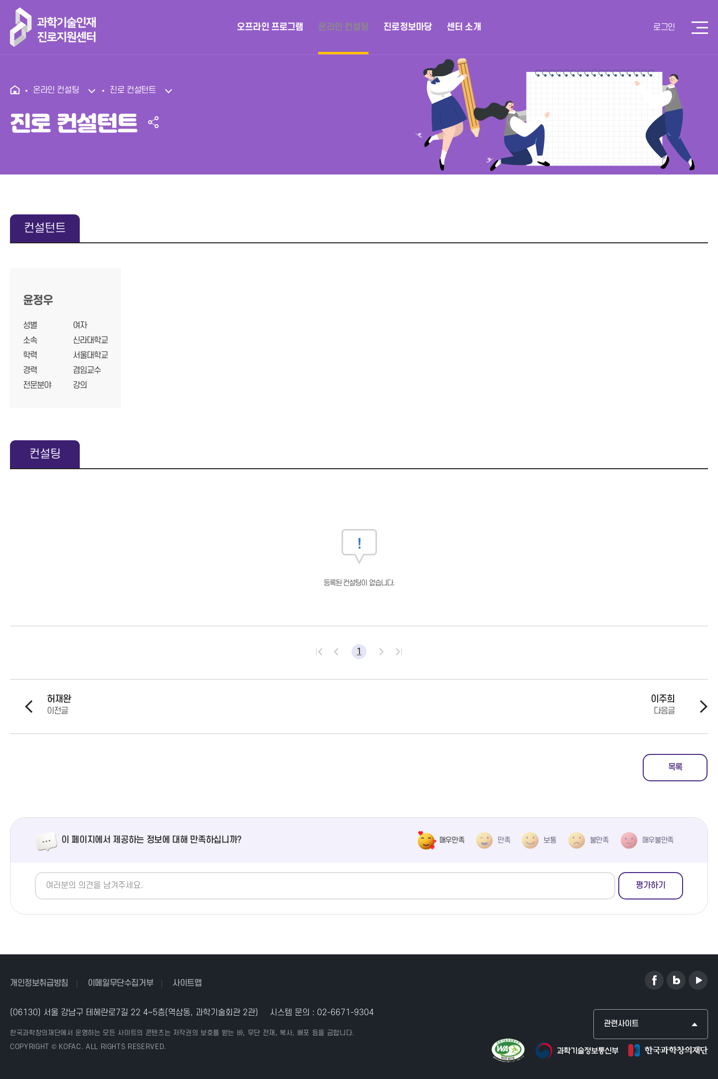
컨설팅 (45, 454)
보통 (549, 840)
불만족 (599, 840)
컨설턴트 (45, 228)
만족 (504, 840)
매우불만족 (658, 840)
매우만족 (452, 840)
